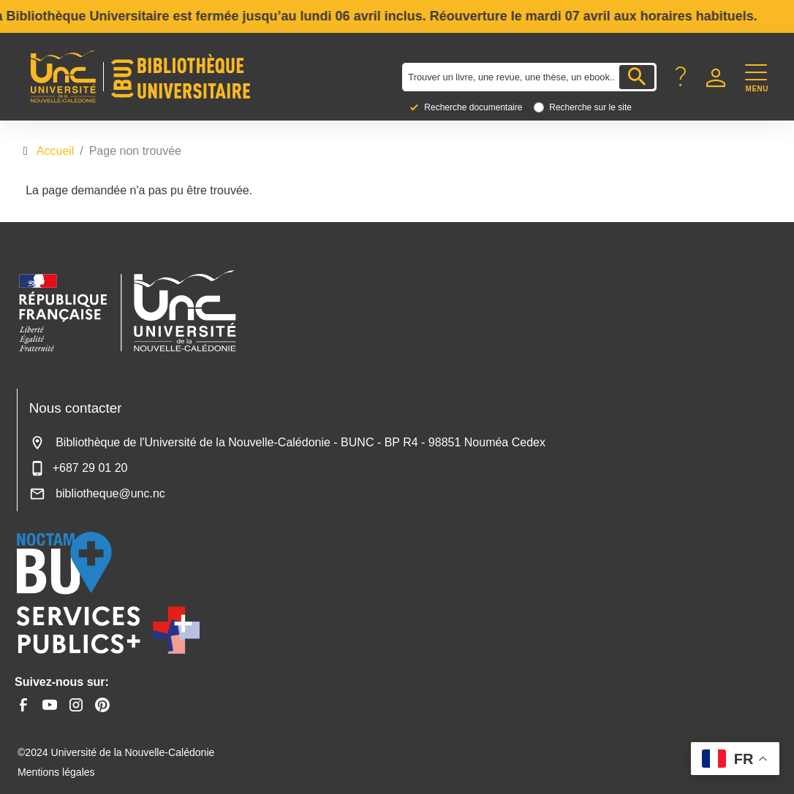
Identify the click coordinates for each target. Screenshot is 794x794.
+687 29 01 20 (78, 468)
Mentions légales (56, 772)
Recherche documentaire (473, 107)
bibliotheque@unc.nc (97, 493)
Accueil (56, 151)
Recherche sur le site (590, 107)
